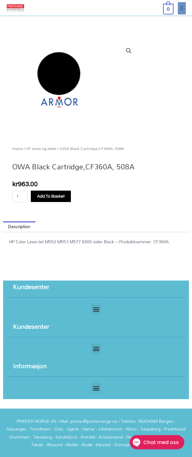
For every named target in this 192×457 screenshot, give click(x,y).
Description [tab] (19, 226)
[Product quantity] (20, 196)
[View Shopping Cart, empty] (168, 8)
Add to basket (51, 196)
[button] (128, 50)
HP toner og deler (41, 148)
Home (17, 148)
